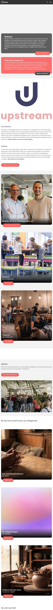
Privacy (28, 606)
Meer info (8, 408)
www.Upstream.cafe (10, 125)
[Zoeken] (47, 2)
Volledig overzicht (10, 335)
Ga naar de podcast (11, 186)
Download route (22, 598)
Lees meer (8, 244)
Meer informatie (43, 53)
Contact (29, 598)
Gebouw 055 (21, 595)
